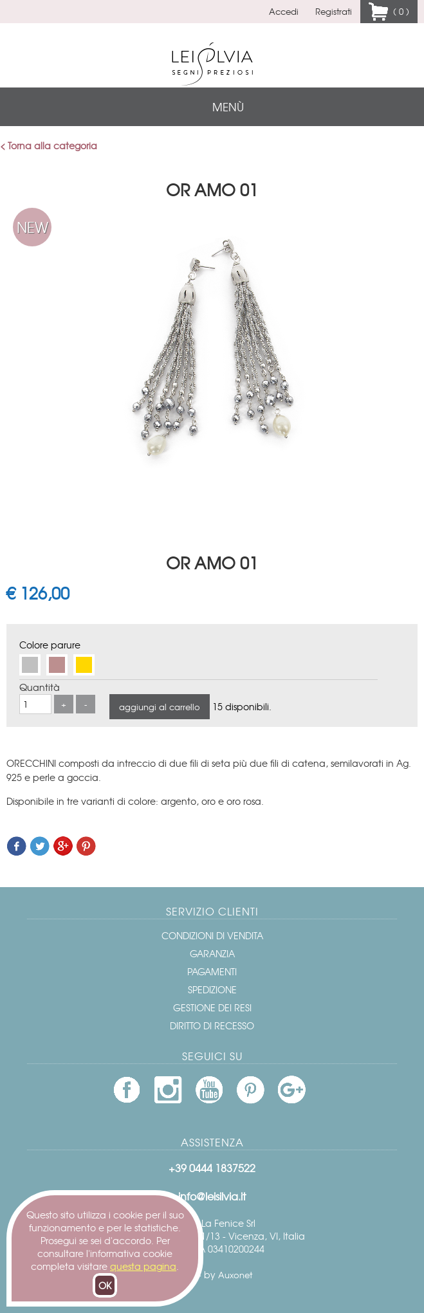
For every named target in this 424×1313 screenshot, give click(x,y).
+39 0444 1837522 (212, 1167)
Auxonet (235, 1275)
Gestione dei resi (212, 1007)
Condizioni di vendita (212, 935)
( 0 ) (398, 11)
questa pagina (143, 1266)
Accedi (284, 11)
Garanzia (212, 953)
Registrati (333, 11)
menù (228, 106)
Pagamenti (212, 971)
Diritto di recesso (212, 1025)
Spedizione (212, 989)
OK (104, 1285)
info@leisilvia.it (212, 1196)
